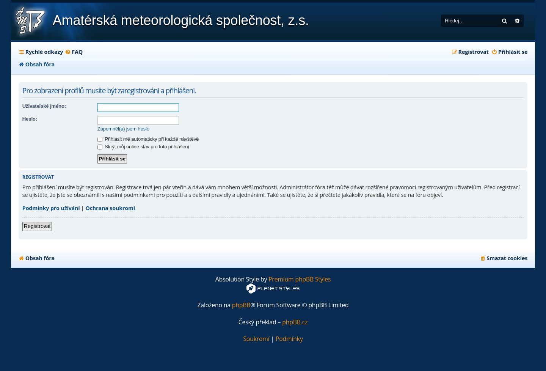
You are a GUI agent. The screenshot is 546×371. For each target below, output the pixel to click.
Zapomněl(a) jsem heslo (123, 129)
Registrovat (37, 226)
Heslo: (29, 119)
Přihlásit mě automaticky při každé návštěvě (148, 139)
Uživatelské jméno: (44, 106)
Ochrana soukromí (110, 208)
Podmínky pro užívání (51, 208)
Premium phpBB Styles (299, 279)
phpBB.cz (295, 322)
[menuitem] (74, 52)
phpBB (241, 305)
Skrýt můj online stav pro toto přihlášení (143, 146)
